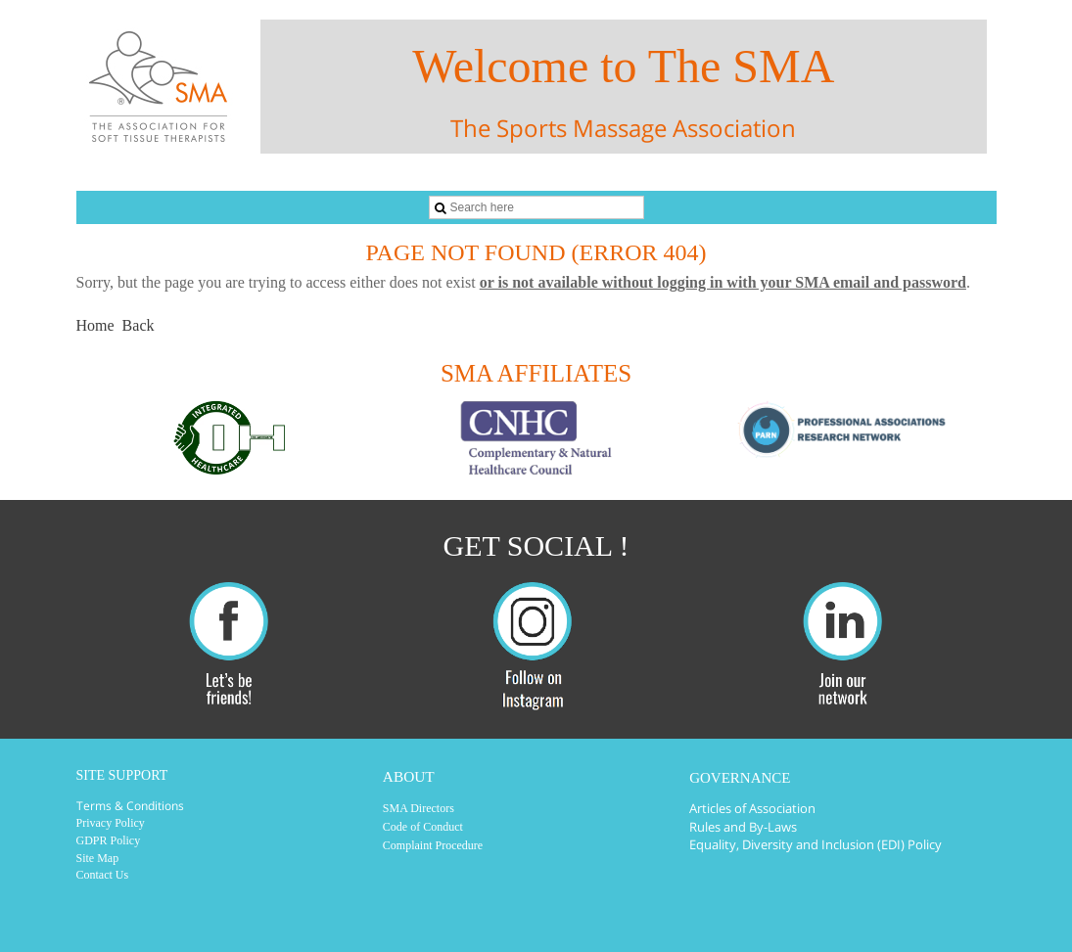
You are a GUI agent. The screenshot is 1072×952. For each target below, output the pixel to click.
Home (95, 325)
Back (138, 325)
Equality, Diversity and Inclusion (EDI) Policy (815, 844)
